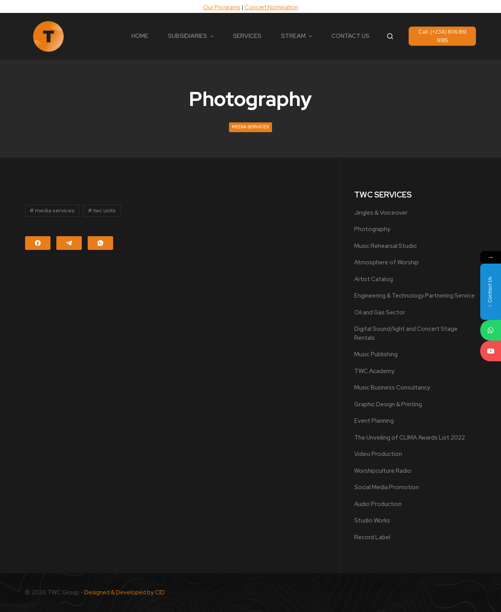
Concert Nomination (271, 7)
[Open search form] (390, 36)
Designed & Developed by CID (124, 592)
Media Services (250, 127)
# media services (52, 210)
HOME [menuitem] (140, 36)
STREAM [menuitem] (297, 36)
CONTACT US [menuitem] (350, 36)
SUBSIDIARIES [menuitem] (191, 36)
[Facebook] (37, 243)
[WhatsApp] (100, 243)
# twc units (102, 210)
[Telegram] (69, 243)
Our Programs (221, 7)
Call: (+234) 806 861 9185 (442, 36)
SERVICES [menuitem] (247, 36)
